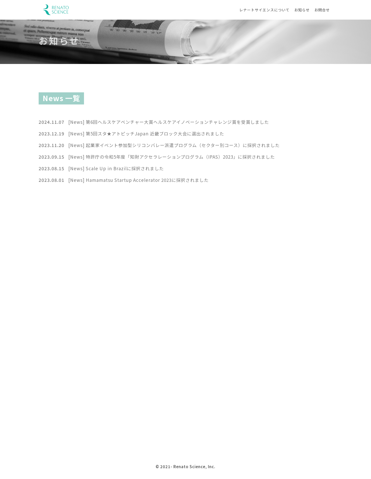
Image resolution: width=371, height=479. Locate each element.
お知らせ (302, 9)
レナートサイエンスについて (264, 9)
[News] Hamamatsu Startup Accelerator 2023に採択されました (138, 180)
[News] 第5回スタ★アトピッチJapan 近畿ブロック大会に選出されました (146, 133)
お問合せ (322, 9)
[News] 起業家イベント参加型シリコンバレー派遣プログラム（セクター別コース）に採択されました (174, 145)
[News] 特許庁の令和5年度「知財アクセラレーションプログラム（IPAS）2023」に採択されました (171, 156)
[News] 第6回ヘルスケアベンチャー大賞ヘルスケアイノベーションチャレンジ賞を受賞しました (168, 122)
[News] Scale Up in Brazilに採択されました (116, 168)
